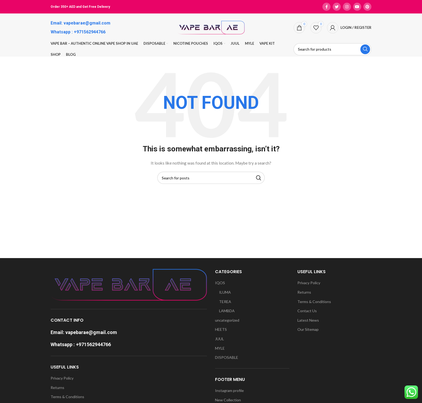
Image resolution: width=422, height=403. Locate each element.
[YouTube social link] (357, 7)
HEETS (221, 329)
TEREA (225, 301)
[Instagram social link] (347, 7)
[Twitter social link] (337, 7)
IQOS (220, 282)
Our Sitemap (308, 329)
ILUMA (225, 292)
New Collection (228, 400)
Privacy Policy (62, 378)
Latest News (308, 320)
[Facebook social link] (326, 7)
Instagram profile (229, 390)
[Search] (332, 49)
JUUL (219, 338)
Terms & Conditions (67, 396)
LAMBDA (227, 310)
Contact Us (307, 310)
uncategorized (227, 320)
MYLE (220, 348)
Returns (57, 387)
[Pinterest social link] (367, 7)
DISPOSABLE (226, 357)
